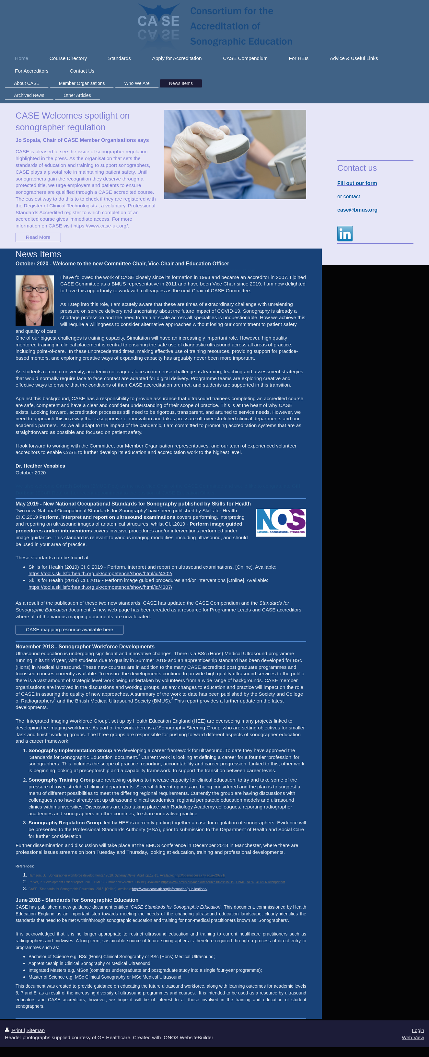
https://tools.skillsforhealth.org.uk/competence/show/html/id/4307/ (100, 587)
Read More (38, 237)
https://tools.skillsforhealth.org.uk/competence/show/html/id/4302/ (100, 573)
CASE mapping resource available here (69, 629)
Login (418, 1030)
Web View (413, 1037)
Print (14, 1030)
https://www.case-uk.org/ (101, 225)
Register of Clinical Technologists (60, 205)
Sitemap (35, 1030)
